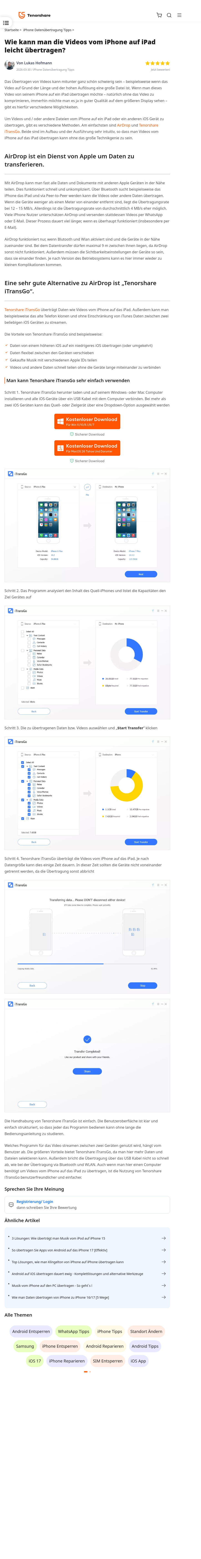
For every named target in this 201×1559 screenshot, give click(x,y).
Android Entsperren (31, 1331)
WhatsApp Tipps (73, 1331)
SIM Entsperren (108, 1361)
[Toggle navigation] (177, 15)
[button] (86, 1371)
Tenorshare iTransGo (22, 309)
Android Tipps (145, 1346)
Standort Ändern (146, 1331)
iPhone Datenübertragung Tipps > (49, 30)
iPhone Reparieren (67, 1361)
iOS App (138, 1361)
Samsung (25, 1346)
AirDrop (123, 125)
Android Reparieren (104, 1346)
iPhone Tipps (109, 1331)
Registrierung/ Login (35, 1201)
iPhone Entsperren (60, 1346)
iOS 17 (35, 1361)
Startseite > (13, 30)
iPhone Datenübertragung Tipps (53, 70)
